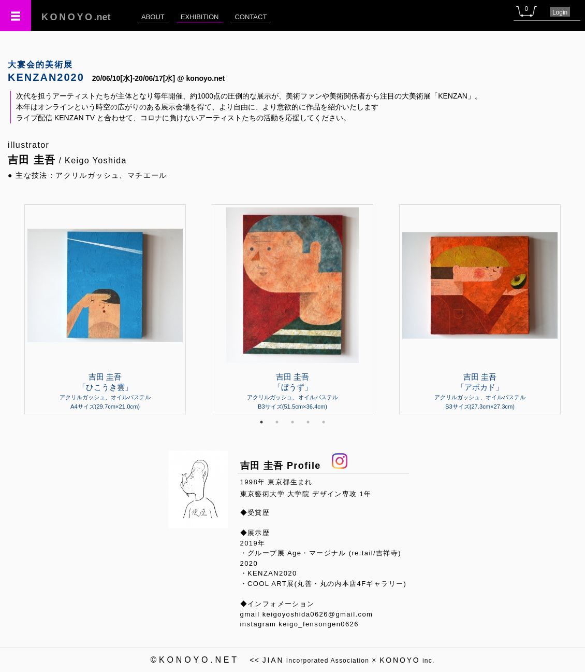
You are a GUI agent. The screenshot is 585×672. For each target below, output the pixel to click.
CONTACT (251, 17)
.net (76, 17)
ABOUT (153, 17)
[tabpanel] (292, 309)
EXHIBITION (200, 17)
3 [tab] (292, 422)
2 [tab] (277, 422)
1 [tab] (261, 422)
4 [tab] (308, 422)
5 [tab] (323, 422)
